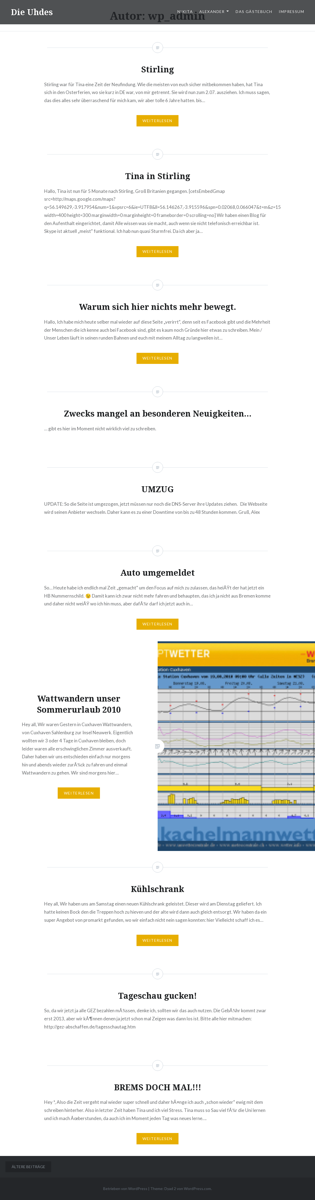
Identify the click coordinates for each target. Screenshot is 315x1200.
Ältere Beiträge (28, 1166)
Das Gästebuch (254, 11)
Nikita (185, 11)
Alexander (212, 11)
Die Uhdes (32, 12)
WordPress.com (197, 1188)
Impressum (291, 11)
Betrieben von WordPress (125, 1188)
